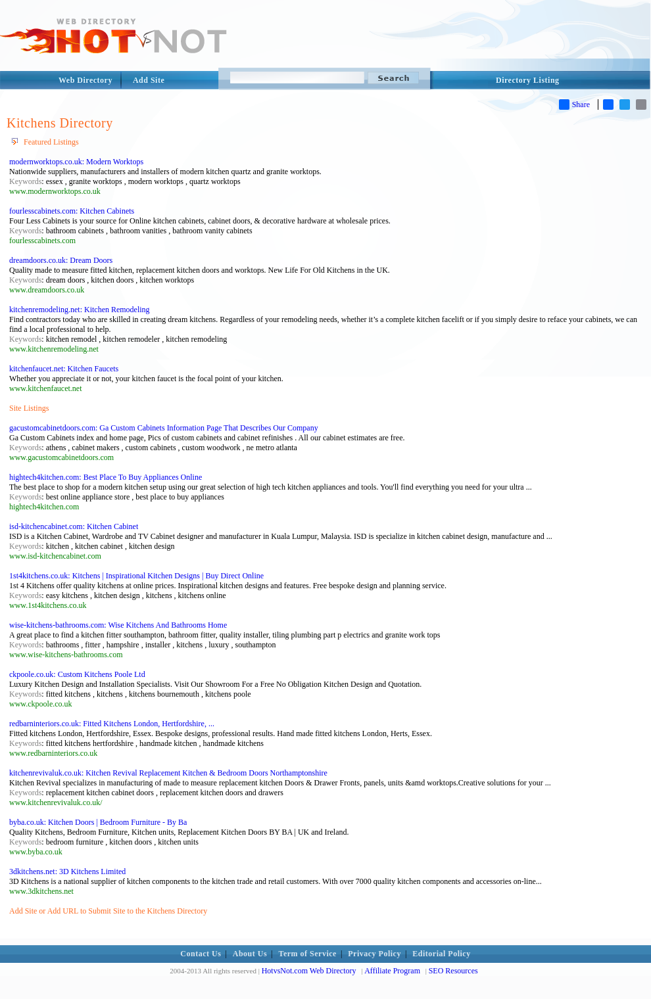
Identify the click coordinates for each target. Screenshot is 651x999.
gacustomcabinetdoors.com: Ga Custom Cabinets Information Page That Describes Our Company (163, 427)
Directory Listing (528, 80)
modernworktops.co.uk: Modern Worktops (76, 161)
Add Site (148, 80)
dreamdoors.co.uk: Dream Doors (60, 260)
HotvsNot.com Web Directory (309, 970)
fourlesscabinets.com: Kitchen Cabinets (71, 211)
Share (574, 104)
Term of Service (308, 953)
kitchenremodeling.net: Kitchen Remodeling (79, 309)
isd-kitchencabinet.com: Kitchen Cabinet (73, 526)
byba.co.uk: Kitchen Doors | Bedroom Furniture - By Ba (98, 822)
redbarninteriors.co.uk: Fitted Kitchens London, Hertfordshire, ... (111, 723)
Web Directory (85, 80)
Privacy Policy (374, 953)
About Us (250, 953)
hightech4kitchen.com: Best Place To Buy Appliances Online (105, 477)
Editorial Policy (441, 953)
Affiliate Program (392, 970)
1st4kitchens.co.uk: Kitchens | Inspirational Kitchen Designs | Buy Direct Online (136, 575)
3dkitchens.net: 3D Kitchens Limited (67, 871)
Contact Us (200, 953)
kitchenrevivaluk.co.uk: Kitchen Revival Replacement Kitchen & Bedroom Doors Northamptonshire (168, 773)
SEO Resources (453, 970)
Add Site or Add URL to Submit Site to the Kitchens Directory (108, 911)
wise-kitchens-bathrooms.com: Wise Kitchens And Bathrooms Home (118, 625)
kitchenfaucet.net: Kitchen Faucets (63, 368)
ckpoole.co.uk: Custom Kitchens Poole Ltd (77, 674)
